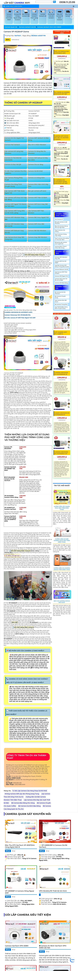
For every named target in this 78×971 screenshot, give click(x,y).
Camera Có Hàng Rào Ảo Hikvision (37, 152)
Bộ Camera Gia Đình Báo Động (29, 806)
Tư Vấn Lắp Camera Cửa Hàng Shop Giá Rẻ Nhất (29, 791)
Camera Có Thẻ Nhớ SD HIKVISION (13, 159)
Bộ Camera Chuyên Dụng (60, 297)
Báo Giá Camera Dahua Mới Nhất (62, 601)
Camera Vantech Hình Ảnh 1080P (49, 27)
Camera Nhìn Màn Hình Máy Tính (38, 185)
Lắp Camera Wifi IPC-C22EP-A (61, 333)
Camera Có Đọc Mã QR (13, 164)
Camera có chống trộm (36, 178)
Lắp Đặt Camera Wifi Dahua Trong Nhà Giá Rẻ (62, 266)
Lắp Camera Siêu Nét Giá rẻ (61, 301)
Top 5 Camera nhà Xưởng (60, 230)
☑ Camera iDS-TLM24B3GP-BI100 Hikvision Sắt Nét (61, 181)
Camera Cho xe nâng (35, 164)
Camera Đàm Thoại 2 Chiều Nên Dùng (61, 247)
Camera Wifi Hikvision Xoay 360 (14, 218)
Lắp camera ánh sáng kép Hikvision (14, 152)
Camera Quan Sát (11, 27)
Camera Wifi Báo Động (61, 283)
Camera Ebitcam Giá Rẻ (61, 269)
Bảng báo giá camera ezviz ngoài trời (61, 243)
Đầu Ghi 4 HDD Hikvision (37, 145)
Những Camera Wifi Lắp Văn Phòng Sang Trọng (22, 794)
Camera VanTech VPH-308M (16, 946)
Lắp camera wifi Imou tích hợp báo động (16, 199)
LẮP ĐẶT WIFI (17, 3)
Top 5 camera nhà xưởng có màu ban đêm (62, 239)
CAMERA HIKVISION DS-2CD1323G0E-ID (61, 373)
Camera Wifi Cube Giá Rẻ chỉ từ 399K (61, 279)
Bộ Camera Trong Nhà (61, 304)
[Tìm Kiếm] (44, 2)
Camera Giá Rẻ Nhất (35, 171)
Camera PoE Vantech (12, 145)
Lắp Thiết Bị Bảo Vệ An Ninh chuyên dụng (61, 307)
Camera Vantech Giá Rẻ (27, 27)
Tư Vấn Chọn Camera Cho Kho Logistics (15, 172)
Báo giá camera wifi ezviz (37, 191)
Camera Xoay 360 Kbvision (37, 237)
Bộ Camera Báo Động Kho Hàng (23, 803)
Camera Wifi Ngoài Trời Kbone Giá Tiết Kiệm (15, 205)
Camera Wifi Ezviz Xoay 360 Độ (38, 205)
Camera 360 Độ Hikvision (37, 231)
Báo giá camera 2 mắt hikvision (61, 222)
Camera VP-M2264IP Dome (16, 32)
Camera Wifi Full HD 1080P (60, 262)
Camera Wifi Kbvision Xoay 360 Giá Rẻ (14, 225)
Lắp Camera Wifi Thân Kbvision (36, 212)
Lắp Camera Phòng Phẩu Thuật (14, 179)
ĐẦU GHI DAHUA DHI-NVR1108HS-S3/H (62, 52)
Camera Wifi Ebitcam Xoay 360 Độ (14, 232)
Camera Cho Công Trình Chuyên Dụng (13, 185)
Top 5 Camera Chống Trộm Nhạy (61, 234)
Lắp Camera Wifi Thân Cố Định (61, 272)
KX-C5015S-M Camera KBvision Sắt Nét (62, 93)
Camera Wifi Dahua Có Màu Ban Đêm (38, 159)
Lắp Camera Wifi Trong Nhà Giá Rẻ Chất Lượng (15, 212)
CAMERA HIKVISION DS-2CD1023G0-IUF (61, 452)
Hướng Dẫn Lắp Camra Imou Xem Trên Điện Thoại (62, 508)
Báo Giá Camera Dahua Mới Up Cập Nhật (61, 226)
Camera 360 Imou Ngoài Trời (38, 217)
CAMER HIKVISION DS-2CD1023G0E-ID (62, 413)
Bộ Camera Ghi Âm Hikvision (60, 292)
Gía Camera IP (59, 219)
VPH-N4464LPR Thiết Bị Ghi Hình (53, 891)
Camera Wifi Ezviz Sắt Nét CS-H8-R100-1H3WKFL (62, 137)
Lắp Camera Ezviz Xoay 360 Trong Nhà (14, 238)
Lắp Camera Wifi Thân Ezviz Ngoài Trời (15, 192)
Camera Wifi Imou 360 (36, 224)
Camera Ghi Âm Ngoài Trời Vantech (14, 139)
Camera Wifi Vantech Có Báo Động (38, 139)
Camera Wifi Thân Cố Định (37, 197)
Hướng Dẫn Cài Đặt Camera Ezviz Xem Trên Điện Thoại (62, 540)
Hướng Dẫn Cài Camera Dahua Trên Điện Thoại (62, 568)
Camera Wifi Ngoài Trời (61, 276)
